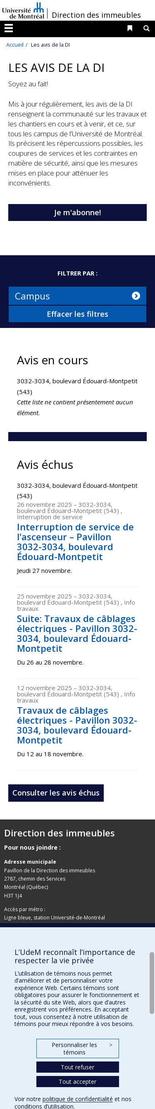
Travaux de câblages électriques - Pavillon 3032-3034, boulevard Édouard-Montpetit (77, 725)
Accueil (15, 44)
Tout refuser (77, 1067)
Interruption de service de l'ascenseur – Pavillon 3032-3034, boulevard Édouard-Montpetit (75, 541)
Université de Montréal (23, 10)
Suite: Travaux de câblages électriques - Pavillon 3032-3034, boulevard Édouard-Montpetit (77, 633)
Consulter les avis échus (56, 793)
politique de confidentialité (78, 1099)
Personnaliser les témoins (82, 1048)
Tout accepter (77, 1081)
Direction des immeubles (96, 15)
